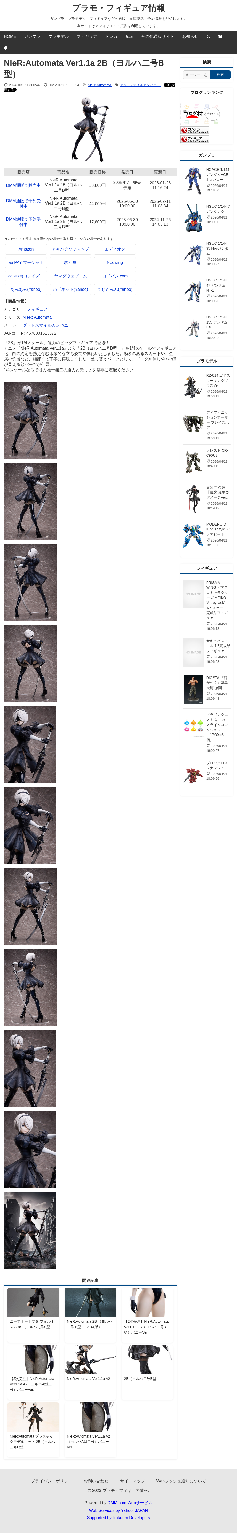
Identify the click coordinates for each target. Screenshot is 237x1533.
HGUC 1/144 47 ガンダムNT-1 (216, 285)
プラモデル (58, 36)
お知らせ (190, 36)
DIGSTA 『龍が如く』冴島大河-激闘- (217, 683)
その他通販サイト (157, 36)
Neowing (115, 262)
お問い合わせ (96, 1481)
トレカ (111, 36)
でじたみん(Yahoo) (114, 289)
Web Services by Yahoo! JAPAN (118, 1510)
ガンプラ (32, 36)
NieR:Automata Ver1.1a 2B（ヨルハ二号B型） (63, 185)
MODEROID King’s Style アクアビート (218, 529)
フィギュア (87, 36)
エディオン (115, 249)
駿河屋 (70, 262)
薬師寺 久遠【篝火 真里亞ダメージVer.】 (218, 492)
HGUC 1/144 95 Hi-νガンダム (217, 248)
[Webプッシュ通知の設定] (5, 48)
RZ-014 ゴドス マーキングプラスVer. (218, 380)
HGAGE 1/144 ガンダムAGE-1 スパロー (218, 174)
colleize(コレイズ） (26, 276)
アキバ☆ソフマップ (70, 249)
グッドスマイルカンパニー (140, 85)
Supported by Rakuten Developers (118, 1517)
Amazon (26, 249)
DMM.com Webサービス (130, 1502)
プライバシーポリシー (51, 1481)
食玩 (129, 36)
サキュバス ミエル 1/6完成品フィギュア (218, 646)
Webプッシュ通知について (181, 1481)
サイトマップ (132, 1481)
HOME (10, 36)
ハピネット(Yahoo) (70, 289)
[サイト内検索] (196, 74)
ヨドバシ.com (115, 276)
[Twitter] (208, 36)
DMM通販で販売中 (23, 185)
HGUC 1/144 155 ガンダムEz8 (217, 322)
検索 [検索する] (220, 74)
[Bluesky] (220, 36)
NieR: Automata (100, 85)
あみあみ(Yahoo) (26, 289)
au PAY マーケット (26, 262)
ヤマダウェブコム (70, 276)
